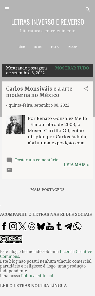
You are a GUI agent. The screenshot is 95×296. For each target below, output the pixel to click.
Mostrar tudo (72, 68)
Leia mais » (76, 164)
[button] (86, 89)
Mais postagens (47, 190)
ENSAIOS (72, 47)
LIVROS (38, 47)
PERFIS (55, 47)
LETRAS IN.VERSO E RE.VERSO (47, 22)
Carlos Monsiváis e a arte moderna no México (39, 92)
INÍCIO (21, 47)
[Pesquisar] (88, 10)
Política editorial (37, 275)
